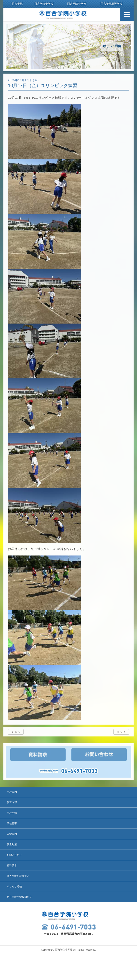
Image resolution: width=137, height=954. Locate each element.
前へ (17, 732)
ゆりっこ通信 (14, 886)
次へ (119, 732)
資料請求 (12, 865)
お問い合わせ (14, 854)
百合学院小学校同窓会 (19, 897)
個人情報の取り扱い (18, 875)
